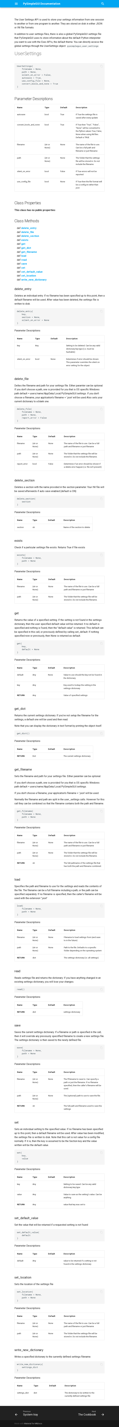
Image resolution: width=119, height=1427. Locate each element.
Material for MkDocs (33, 1423)
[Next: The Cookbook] (90, 1413)
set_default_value (32, 271)
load (23, 255)
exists (24, 240)
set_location (28, 275)
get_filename (29, 251)
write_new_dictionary (33, 279)
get (23, 243)
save (24, 263)
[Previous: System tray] (27, 1413)
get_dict (26, 247)
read (24, 259)
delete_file (27, 232)
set (23, 267)
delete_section (30, 236)
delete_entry (28, 228)
